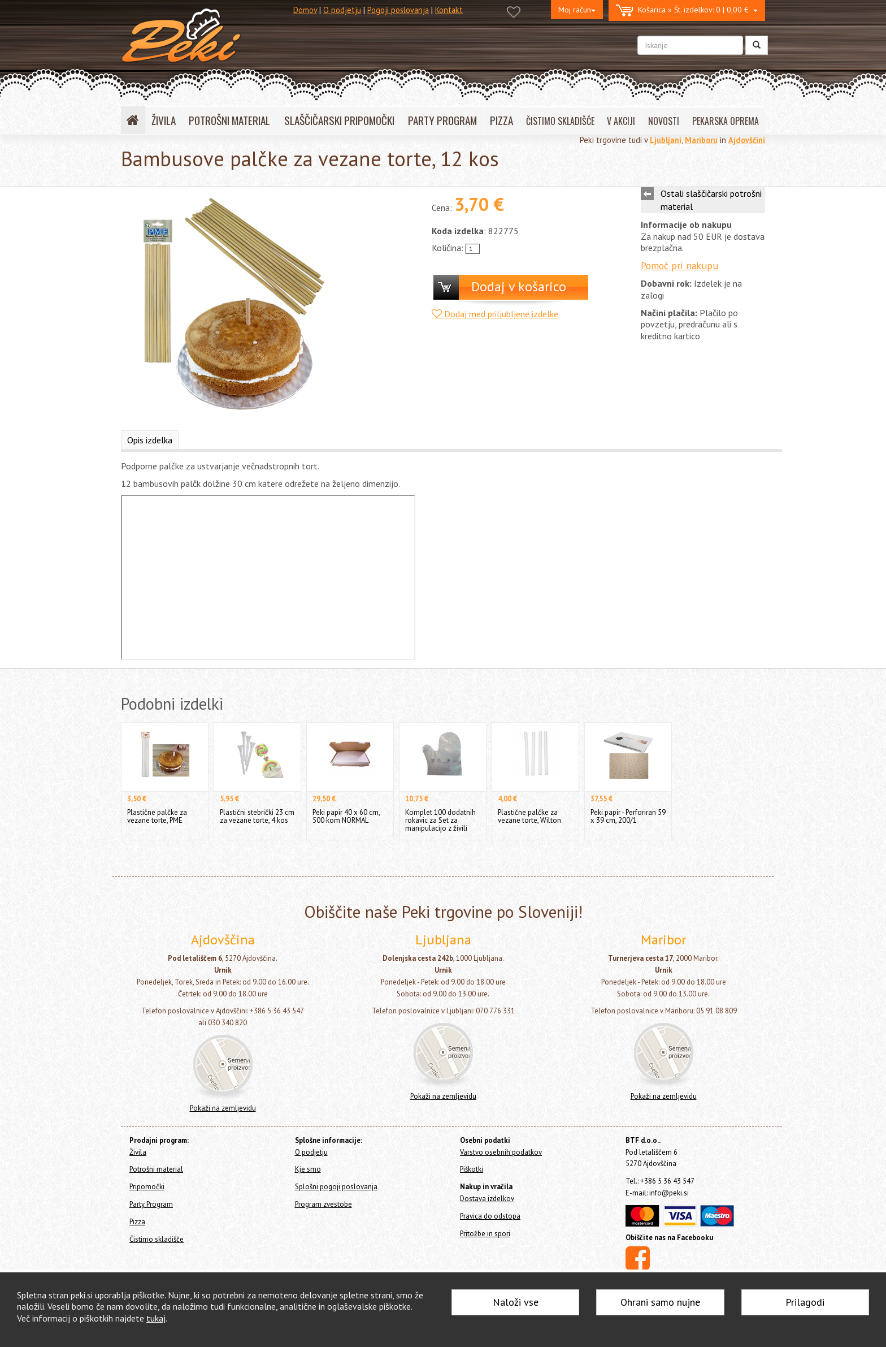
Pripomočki (146, 1186)
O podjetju (342, 10)
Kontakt (449, 10)
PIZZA (501, 120)
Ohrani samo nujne (660, 1302)
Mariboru (701, 140)
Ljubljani (665, 140)
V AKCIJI (621, 121)
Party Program (151, 1204)
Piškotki (471, 1169)
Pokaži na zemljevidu (223, 1108)
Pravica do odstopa (490, 1216)
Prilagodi (804, 1302)
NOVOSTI (663, 121)
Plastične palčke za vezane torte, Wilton (529, 816)
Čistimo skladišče (156, 1239)
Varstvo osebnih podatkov (501, 1152)
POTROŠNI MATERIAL (229, 120)
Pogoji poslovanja (398, 10)
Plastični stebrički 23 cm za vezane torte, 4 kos (257, 816)
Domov (305, 10)
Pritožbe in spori (485, 1233)
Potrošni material (156, 1169)
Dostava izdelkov (487, 1198)
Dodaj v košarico (518, 286)
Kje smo (308, 1169)
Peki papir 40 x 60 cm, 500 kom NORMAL (346, 816)
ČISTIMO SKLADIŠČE (560, 121)
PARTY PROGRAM (442, 120)
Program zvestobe (323, 1204)
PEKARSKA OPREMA (725, 121)
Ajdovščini (746, 140)
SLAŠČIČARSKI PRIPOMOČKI (339, 120)
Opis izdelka (149, 440)
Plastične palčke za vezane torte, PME (157, 816)
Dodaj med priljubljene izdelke (495, 314)
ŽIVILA (163, 120)
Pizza (137, 1222)
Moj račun (577, 10)
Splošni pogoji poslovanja (336, 1186)
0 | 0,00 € (687, 10)
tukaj (156, 1318)
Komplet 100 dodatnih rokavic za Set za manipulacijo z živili (440, 820)
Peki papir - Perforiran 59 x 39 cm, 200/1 (628, 816)
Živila (137, 1152)
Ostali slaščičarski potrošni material (711, 200)
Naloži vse (515, 1302)
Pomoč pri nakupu (679, 265)
